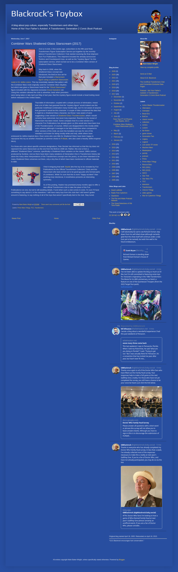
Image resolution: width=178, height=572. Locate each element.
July (115, 113)
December (118, 97)
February (117, 137)
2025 (114, 75)
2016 (114, 144)
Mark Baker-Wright (150, 64)
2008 (114, 170)
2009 (114, 167)
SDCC (144, 173)
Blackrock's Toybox (46, 13)
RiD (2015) (146, 170)
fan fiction (145, 131)
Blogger (122, 560)
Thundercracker (71, 116)
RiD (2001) (146, 167)
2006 (114, 177)
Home (56, 218)
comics (144, 125)
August (116, 110)
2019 (114, 87)
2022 (114, 78)
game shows (147, 134)
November (118, 100)
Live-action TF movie (150, 145)
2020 (114, 84)
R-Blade (64, 139)
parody (144, 153)
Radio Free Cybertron (119, 193)
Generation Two (148, 136)
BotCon (145, 116)
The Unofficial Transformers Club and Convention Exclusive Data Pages (152, 84)
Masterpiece (146, 150)
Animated (145, 111)
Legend (145, 142)
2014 (114, 151)
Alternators (146, 108)
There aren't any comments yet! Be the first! (55, 204)
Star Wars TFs (147, 179)
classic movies (147, 119)
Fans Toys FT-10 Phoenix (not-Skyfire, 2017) (122, 120)
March (116, 134)
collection (145, 122)
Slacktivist (115, 196)
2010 (114, 164)
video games (147, 193)
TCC (32, 208)
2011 (114, 160)
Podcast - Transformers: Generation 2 (153, 93)
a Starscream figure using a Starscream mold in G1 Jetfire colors (39, 79)
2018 (114, 91)
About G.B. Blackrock (148, 78)
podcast (145, 156)
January (117, 140)
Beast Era (146, 114)
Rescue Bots (147, 165)
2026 (114, 71)
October (117, 103)
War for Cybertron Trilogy (151, 196)
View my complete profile (149, 67)
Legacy (145, 139)
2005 (114, 180)
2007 (114, 173)
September (118, 107)
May (115, 130)
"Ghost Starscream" (58, 87)
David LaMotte (116, 190)
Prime (144, 159)
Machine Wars (147, 148)
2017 (114, 94)
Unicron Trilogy (147, 190)
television (145, 184)
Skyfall (67, 167)
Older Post (96, 218)
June (116, 116)
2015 (114, 148)
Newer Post (16, 218)
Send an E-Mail (146, 74)
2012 (114, 157)
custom (145, 128)
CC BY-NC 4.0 (119, 214)
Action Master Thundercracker (153, 105)
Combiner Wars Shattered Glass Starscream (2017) (123, 125)
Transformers (39, 208)
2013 (114, 154)
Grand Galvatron (54, 90)
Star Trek (145, 176)
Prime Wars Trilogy (24, 208)
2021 (114, 81)
